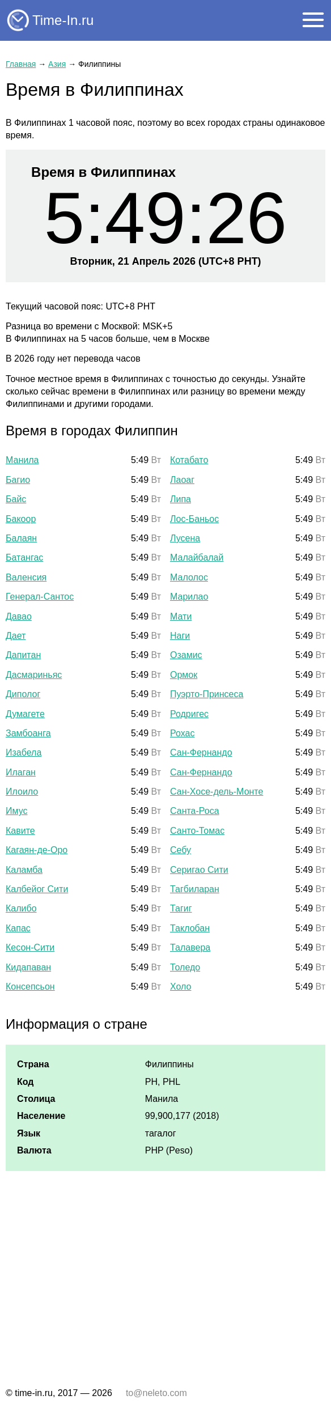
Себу (180, 850)
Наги (180, 636)
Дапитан (23, 655)
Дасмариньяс (34, 675)
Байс (16, 499)
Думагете (25, 714)
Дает (16, 636)
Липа (180, 499)
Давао (19, 616)
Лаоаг (182, 480)
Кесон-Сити (30, 947)
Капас (18, 928)
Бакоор (21, 519)
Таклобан (190, 928)
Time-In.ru (63, 20)
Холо (180, 986)
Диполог (23, 694)
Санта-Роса (194, 811)
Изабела (23, 752)
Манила (22, 460)
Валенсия (26, 577)
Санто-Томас (197, 830)
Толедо (185, 967)
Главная (21, 64)
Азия (57, 64)
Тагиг (181, 908)
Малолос (189, 577)
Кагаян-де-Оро (36, 850)
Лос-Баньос (194, 519)
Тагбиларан (194, 889)
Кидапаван (28, 967)
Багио (18, 480)
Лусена (185, 538)
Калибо (21, 908)
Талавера (190, 947)
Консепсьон (30, 986)
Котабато (189, 460)
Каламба (24, 870)
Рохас (182, 733)
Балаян (21, 538)
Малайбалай (196, 557)
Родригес (189, 714)
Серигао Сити (199, 870)
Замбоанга (28, 733)
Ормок (183, 675)
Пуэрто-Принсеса (206, 694)
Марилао (189, 596)
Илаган (21, 772)
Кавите (20, 830)
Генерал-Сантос (40, 596)
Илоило (22, 791)
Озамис (186, 655)
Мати (181, 616)
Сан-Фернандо (201, 752)
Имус (17, 811)
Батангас (24, 557)
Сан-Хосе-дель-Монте (216, 791)
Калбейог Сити (37, 889)
